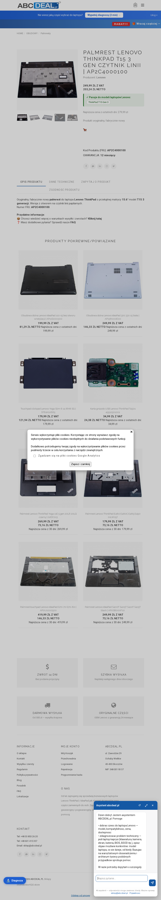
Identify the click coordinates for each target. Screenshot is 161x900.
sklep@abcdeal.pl (119, 893)
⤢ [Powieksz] (146, 805)
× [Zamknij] (153, 805)
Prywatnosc (135, 893)
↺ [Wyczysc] (139, 805)
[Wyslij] (152, 882)
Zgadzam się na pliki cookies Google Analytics (69, 455)
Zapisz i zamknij (80, 464)
